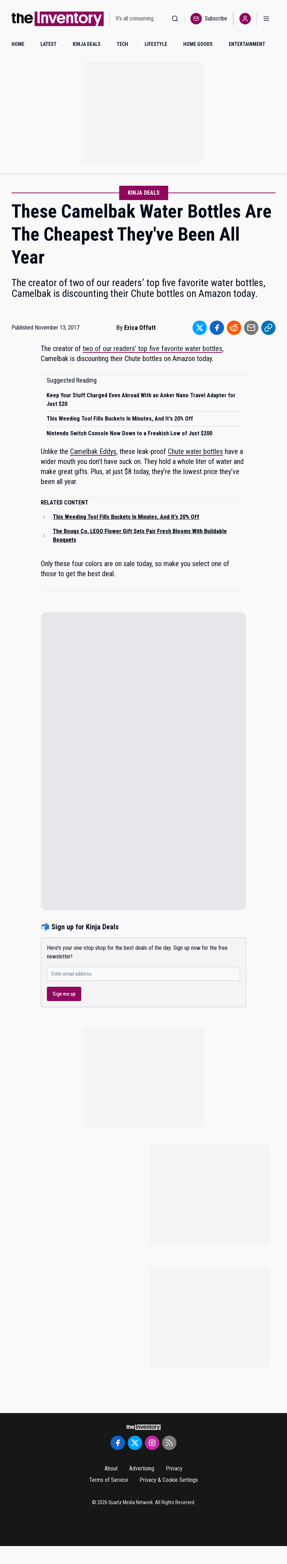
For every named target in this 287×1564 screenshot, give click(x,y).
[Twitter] (135, 1443)
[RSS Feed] (169, 1443)
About (111, 1468)
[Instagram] (152, 1443)
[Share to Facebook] (217, 328)
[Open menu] (266, 18)
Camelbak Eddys (93, 451)
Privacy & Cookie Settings (169, 1480)
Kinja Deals (144, 192)
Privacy (174, 1468)
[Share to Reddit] (234, 328)
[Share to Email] (251, 328)
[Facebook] (118, 1443)
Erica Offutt (140, 327)
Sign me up (64, 994)
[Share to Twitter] (200, 328)
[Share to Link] (268, 328)
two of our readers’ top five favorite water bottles (152, 348)
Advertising (141, 1468)
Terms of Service (108, 1480)
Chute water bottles (195, 451)
